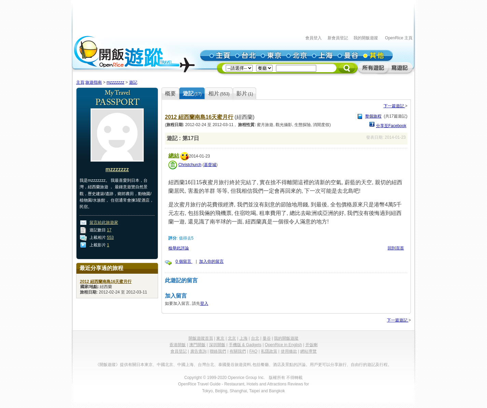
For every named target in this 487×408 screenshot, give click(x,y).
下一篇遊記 (394, 106)
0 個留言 (184, 261)
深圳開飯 (217, 344)
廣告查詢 (198, 351)
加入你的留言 (211, 261)
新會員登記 (338, 38)
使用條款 (289, 351)
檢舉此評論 (178, 248)
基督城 (210, 164)
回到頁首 (396, 248)
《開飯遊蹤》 (107, 364)
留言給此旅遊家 (103, 222)
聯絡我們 (218, 351)
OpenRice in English (283, 344)
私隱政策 (269, 351)
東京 (220, 338)
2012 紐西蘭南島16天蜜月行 (199, 117)
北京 (232, 338)
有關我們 (237, 351)
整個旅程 (373, 116)
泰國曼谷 (226, 364)
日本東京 (144, 364)
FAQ (253, 351)
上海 (243, 338)
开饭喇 (311, 344)
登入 (204, 303)
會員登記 (178, 351)
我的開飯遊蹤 (365, 38)
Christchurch (189, 164)
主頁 (80, 82)
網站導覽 (308, 351)
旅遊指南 (93, 82)
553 (110, 237)
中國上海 (185, 364)
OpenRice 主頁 (399, 38)
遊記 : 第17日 (183, 138)
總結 (173, 156)
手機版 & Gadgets (245, 344)
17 (109, 230)
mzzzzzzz (115, 82)
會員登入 (313, 38)
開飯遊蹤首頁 (201, 338)
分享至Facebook (391, 125)
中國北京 (165, 364)
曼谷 (267, 338)
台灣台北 (206, 364)
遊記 (133, 82)
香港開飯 (177, 344)
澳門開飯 (197, 344)
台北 (255, 338)
